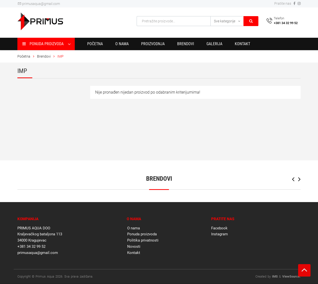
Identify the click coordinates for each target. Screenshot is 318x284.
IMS (275, 276)
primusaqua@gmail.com (38, 4)
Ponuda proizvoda (142, 234)
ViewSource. (291, 276)
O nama (122, 43)
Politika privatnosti (143, 240)
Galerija (214, 43)
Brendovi (185, 43)
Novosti (133, 246)
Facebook (219, 228)
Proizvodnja (153, 43)
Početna (95, 43)
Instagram (219, 234)
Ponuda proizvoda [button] (43, 43)
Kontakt (242, 43)
